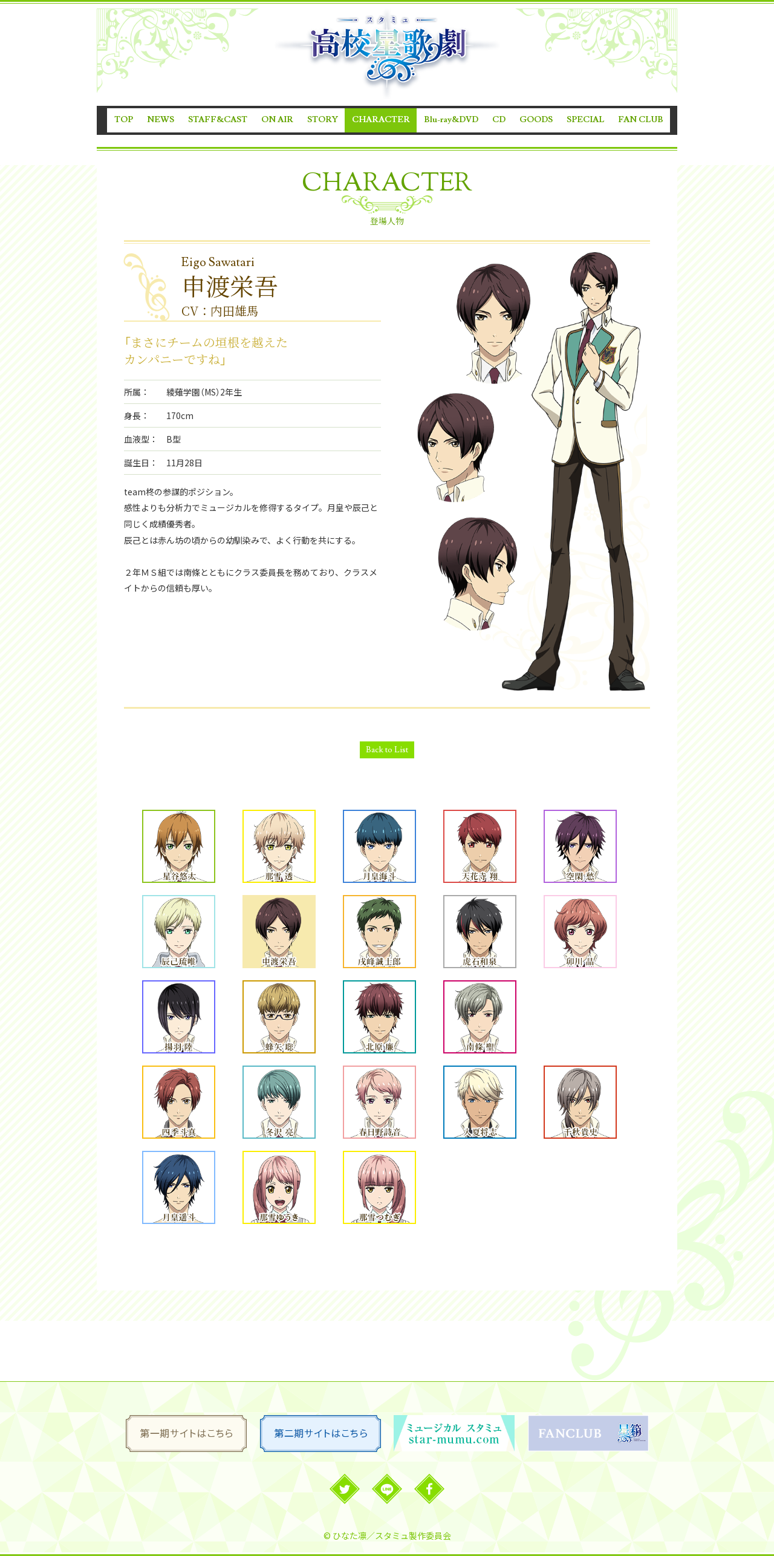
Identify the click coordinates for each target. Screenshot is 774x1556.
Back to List (387, 749)
